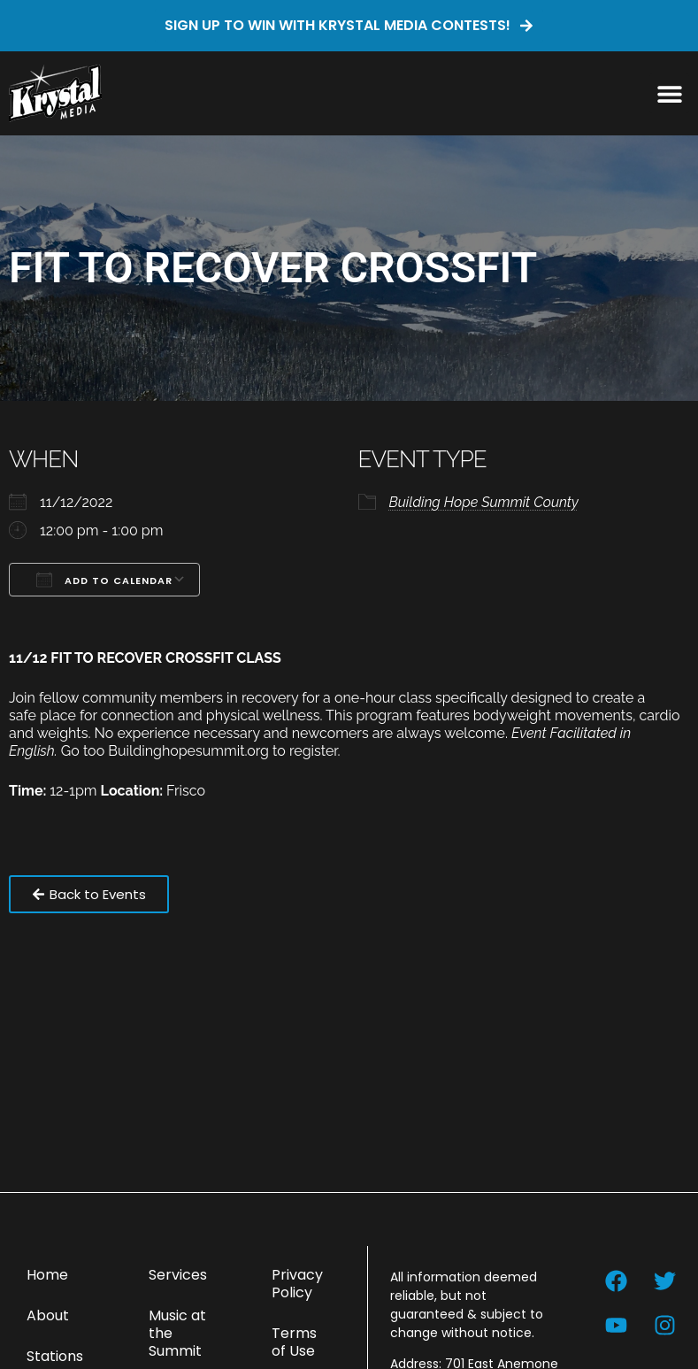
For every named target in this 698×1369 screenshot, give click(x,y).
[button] (669, 93)
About (48, 1315)
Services (178, 1275)
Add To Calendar (104, 580)
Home (47, 1275)
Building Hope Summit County (484, 502)
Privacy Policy (297, 1284)
